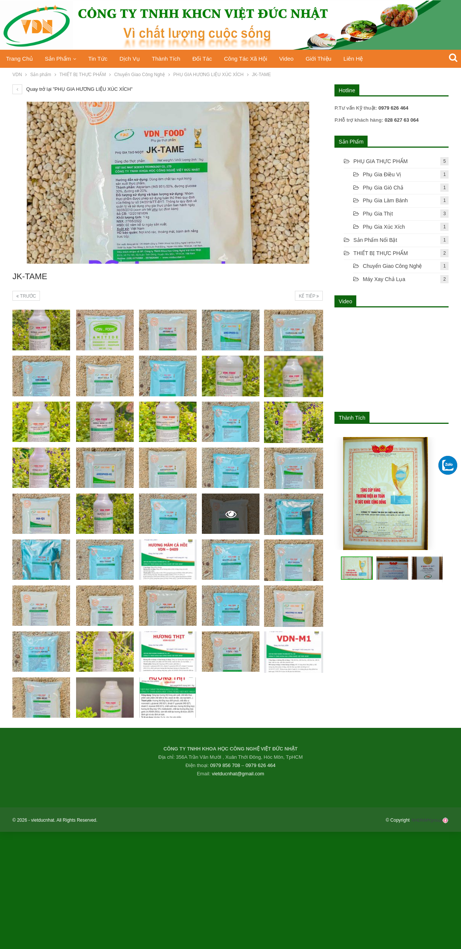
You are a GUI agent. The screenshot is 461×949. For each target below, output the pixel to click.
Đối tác (209, 58)
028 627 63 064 (401, 120)
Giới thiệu (329, 58)
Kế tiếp (309, 296)
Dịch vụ (134, 58)
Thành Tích (171, 58)
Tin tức (100, 58)
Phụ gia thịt (378, 214)
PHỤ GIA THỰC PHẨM (380, 161)
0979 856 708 (225, 765)
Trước (26, 296)
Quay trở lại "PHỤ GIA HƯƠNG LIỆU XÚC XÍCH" (72, 89)
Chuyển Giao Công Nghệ (392, 266)
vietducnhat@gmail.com (238, 773)
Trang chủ (19, 58)
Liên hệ (365, 58)
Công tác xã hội (253, 58)
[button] (391, 568)
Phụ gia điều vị (382, 174)
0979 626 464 (261, 765)
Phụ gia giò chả (383, 188)
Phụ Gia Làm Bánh (385, 200)
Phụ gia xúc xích (384, 227)
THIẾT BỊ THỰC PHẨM (380, 253)
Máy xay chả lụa (384, 279)
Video (296, 58)
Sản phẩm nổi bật (375, 240)
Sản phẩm (59, 58)
